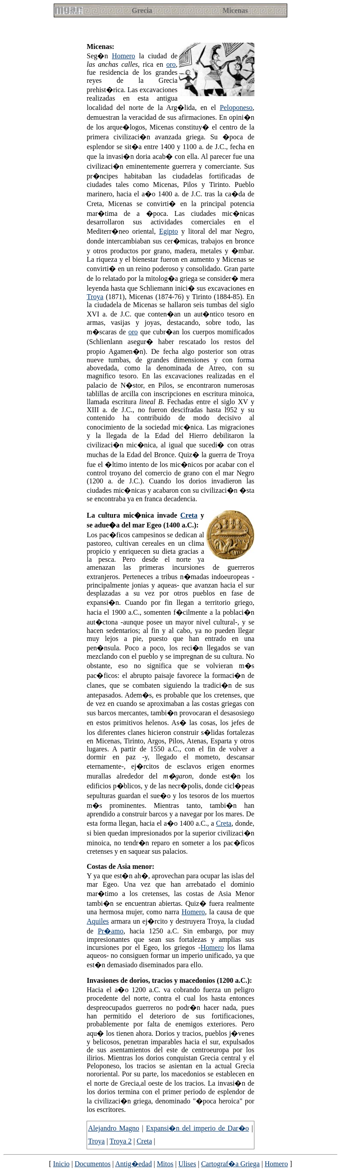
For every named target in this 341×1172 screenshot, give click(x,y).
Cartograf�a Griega (230, 1164)
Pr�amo (110, 931)
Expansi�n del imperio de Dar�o (197, 1128)
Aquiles (98, 921)
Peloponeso (236, 107)
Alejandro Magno (113, 1128)
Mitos (165, 1164)
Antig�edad (133, 1164)
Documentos (93, 1164)
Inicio (61, 1164)
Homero (123, 56)
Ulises (187, 1164)
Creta (189, 515)
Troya (95, 296)
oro (170, 64)
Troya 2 (121, 1141)
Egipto (168, 231)
